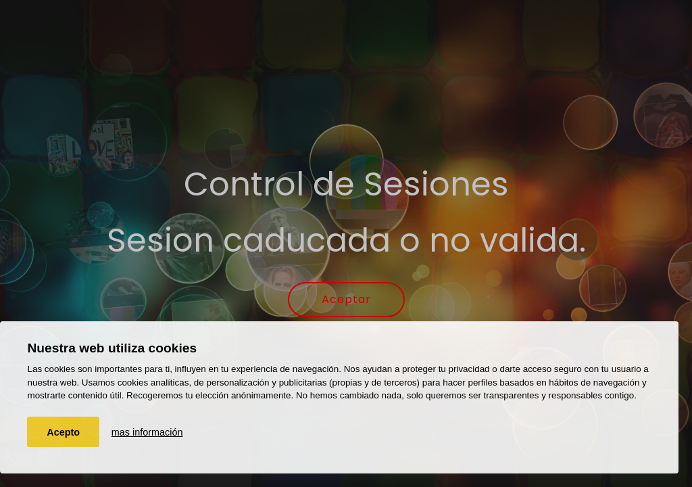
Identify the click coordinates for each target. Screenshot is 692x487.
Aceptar (346, 299)
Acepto (63, 432)
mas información (147, 432)
